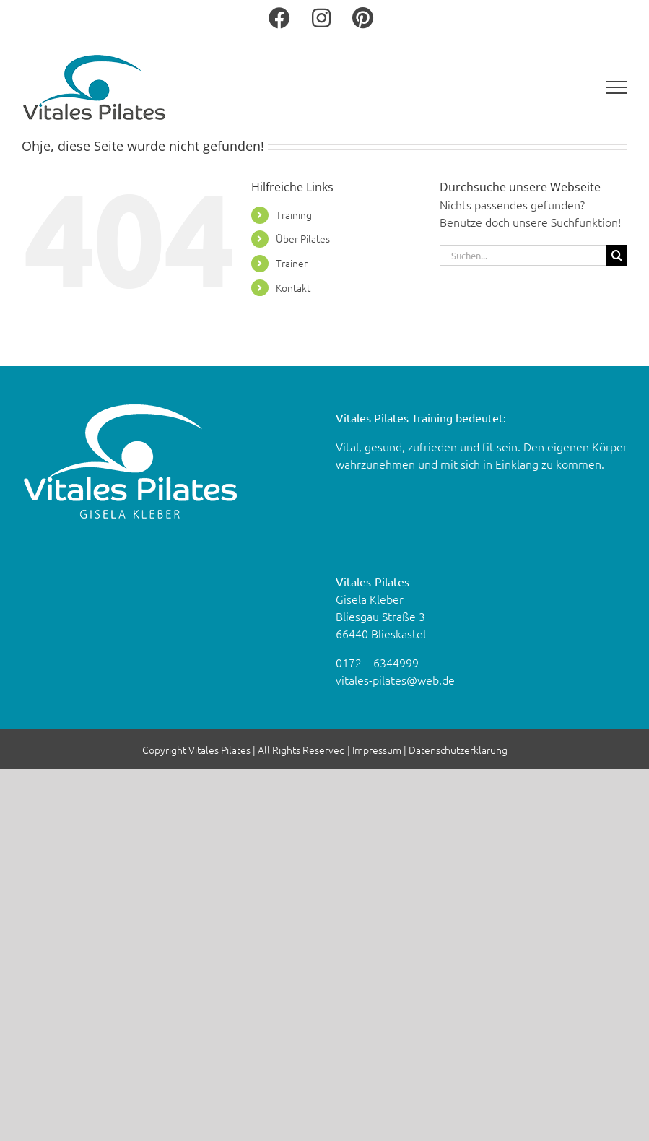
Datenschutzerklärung (458, 749)
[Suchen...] (523, 255)
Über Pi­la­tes (303, 238)
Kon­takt (293, 287)
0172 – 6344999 (377, 662)
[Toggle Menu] (617, 87)
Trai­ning (294, 214)
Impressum (376, 749)
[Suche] (616, 255)
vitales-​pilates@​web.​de (395, 679)
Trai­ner (292, 263)
